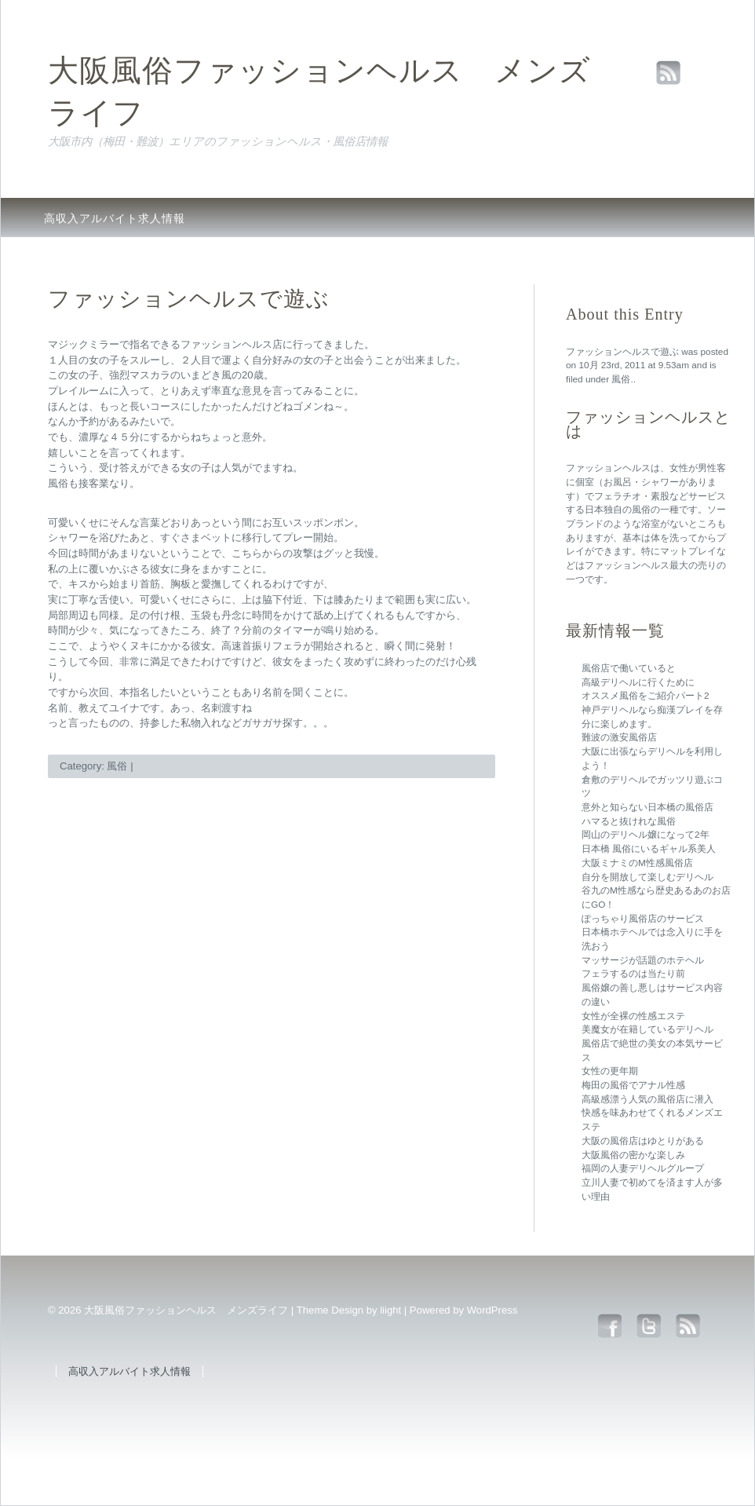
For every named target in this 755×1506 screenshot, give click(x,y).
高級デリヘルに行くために (638, 682)
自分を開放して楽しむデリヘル (647, 877)
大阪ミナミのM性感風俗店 (637, 862)
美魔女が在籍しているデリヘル (647, 1029)
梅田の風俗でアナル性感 (633, 1085)
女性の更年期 (610, 1071)
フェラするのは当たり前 (633, 973)
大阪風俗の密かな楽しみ (633, 1155)
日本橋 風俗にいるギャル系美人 (649, 848)
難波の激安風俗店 (619, 737)
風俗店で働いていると (629, 668)
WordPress (492, 1310)
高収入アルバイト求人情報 (114, 218)
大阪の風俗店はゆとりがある (643, 1140)
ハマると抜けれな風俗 (629, 821)
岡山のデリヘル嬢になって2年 (645, 834)
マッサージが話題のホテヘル (643, 960)
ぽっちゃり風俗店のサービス (643, 918)
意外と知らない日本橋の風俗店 (647, 807)
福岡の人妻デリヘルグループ (643, 1168)
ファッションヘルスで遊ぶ (622, 351)
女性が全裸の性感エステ (633, 1016)
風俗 (620, 379)
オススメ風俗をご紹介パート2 (645, 695)
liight (390, 1310)
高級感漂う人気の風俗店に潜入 (647, 1099)
